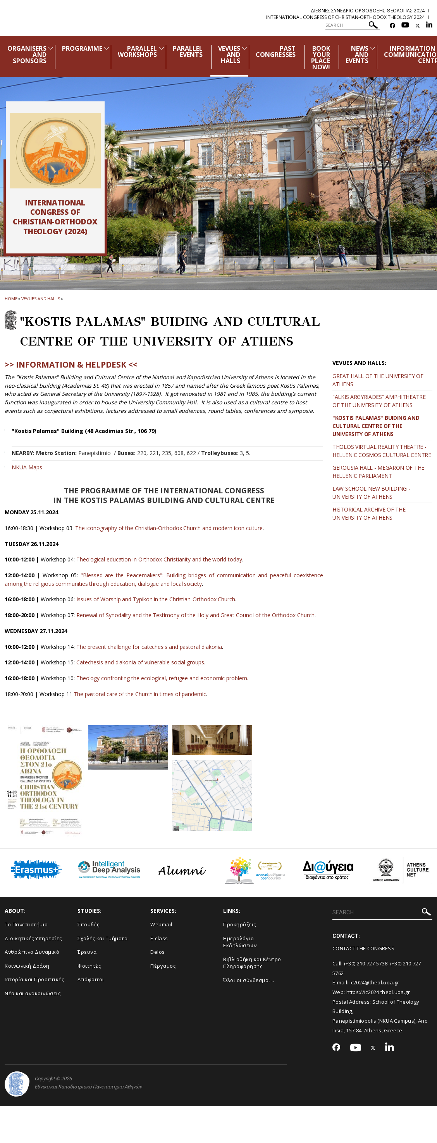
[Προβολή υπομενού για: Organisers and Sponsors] (50, 48)
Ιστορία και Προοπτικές (34, 979)
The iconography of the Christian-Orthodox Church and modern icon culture (169, 528)
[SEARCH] (352, 25)
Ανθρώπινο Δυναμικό (32, 951)
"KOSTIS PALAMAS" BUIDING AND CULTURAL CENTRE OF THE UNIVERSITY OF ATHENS (376, 426)
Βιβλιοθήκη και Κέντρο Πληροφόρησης (252, 963)
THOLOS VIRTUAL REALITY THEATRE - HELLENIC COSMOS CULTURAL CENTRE (381, 451)
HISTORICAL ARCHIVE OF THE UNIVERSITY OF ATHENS (369, 513)
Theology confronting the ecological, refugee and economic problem (161, 678)
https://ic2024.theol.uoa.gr (378, 992)
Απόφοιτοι (90, 979)
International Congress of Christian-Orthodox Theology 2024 (345, 17)
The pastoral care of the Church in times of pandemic (140, 694)
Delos (157, 951)
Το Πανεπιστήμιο (26, 924)
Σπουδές (88, 924)
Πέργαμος (162, 965)
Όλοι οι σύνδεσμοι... (248, 980)
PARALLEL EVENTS (188, 51)
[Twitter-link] (417, 25)
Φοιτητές (89, 965)
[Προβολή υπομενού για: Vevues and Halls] (244, 48)
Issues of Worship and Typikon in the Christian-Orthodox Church (155, 599)
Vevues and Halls (40, 298)
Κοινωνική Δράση (27, 965)
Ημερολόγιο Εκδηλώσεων (239, 942)
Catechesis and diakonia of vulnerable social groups (140, 662)
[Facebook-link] (392, 25)
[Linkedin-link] (429, 25)
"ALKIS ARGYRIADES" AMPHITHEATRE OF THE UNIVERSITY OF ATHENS (379, 401)
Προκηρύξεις (239, 924)
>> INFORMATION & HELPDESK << (71, 364)
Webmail (161, 924)
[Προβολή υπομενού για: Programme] (106, 48)
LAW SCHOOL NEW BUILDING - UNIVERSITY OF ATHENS (371, 492)
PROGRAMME (82, 48)
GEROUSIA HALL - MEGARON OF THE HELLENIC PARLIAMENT (378, 471)
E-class (159, 938)
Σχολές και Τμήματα (102, 938)
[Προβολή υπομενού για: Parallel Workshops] (161, 48)
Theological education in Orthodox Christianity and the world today (159, 559)
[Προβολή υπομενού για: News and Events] (372, 48)
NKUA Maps (27, 467)
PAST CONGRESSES (276, 51)
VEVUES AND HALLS (229, 54)
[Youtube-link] (405, 25)
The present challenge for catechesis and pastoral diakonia (149, 646)
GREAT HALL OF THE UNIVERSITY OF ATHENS (377, 380)
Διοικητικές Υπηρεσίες (33, 938)
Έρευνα (86, 951)
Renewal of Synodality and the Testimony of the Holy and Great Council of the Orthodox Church (195, 615)
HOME (11, 298)
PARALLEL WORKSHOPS (137, 51)
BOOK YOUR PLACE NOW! (320, 57)
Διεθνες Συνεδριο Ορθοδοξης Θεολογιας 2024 (368, 10)
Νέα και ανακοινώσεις (32, 993)
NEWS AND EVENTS (357, 54)
